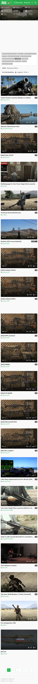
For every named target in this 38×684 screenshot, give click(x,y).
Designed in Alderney (7, 679)
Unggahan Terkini (15, 72)
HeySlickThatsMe (8, 510)
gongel (5, 186)
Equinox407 (6, 157)
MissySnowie (6, 481)
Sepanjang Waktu (10, 68)
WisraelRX (6, 596)
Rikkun (5, 625)
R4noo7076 (6, 100)
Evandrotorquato (7, 128)
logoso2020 (6, 243)
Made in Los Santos (7, 681)
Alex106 (5, 567)
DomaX (5, 654)
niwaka (5, 215)
